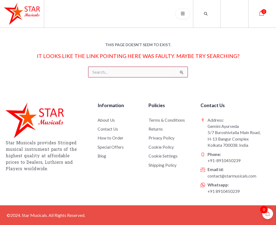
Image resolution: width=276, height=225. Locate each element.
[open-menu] (182, 13)
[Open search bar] (206, 13)
